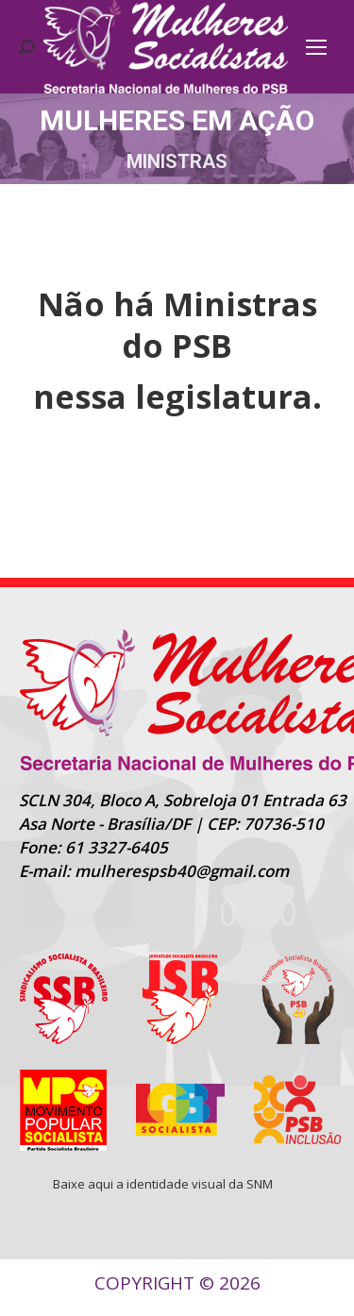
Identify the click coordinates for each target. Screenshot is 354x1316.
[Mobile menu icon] (316, 47)
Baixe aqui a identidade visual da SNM (163, 1183)
